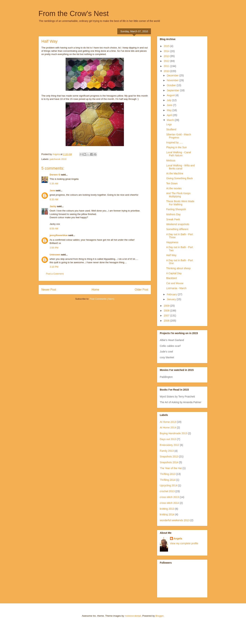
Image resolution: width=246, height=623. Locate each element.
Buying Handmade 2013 (173, 433)
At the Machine (174, 173)
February (172, 294)
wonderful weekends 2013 (175, 520)
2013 (167, 56)
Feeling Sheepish (176, 209)
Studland (171, 129)
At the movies (174, 188)
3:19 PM (54, 266)
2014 (167, 51)
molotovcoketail (133, 615)
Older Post (141, 289)
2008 (167, 310)
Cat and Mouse (174, 283)
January (172, 299)
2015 (167, 46)
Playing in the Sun (176, 147)
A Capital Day (174, 273)
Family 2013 (167, 450)
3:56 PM (54, 247)
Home (95, 289)
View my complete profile (184, 543)
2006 (167, 320)
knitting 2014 (167, 514)
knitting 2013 (167, 508)
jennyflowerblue (59, 235)
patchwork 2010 (58, 159)
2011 (167, 66)
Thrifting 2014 (167, 479)
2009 (167, 305)
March (171, 120)
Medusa (170, 160)
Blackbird (171, 278)
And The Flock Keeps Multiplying (178, 195)
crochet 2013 (167, 491)
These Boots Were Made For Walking (180, 203)
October (172, 85)
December (173, 75)
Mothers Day (173, 214)
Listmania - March (176, 288)
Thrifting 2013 (167, 474)
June (170, 105)
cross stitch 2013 (169, 497)
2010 (167, 71)
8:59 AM (54, 228)
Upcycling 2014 (168, 485)
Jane (52, 190)
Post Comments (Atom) (102, 298)
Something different (177, 229)
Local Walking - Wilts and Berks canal (180, 167)
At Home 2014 (168, 427)
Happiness (172, 242)
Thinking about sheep (178, 268)
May (169, 110)
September (173, 90)
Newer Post (48, 289)
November (173, 80)
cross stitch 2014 (169, 502)
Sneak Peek (173, 219)
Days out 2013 (168, 439)
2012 (167, 61)
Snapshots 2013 (169, 456)
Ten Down (171, 183)
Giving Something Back (179, 178)
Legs (169, 124)
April (170, 115)
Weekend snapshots (177, 224)
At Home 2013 (168, 421)
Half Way (171, 255)
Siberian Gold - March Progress (178, 136)
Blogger (159, 615)
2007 (167, 315)
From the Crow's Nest (73, 13)
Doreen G (55, 174)
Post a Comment (55, 273)
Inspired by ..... (174, 142)
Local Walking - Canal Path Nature (178, 154)
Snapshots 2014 (169, 462)
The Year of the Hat (171, 468)
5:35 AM (54, 183)
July (169, 100)
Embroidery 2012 (169, 445)
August (171, 95)
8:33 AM (54, 199)
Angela (178, 538)
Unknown (55, 254)
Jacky (53, 206)
